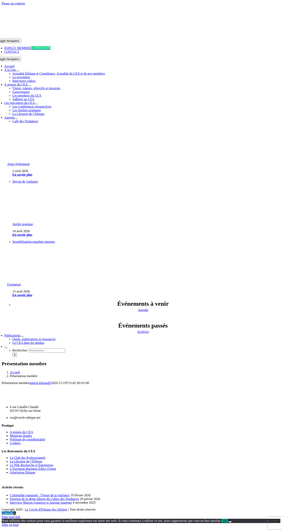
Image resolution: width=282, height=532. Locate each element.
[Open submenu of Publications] (22, 336)
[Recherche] (14, 355)
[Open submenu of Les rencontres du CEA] (36, 104)
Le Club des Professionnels (28, 457)
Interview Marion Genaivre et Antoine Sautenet (41, 502)
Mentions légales (21, 435)
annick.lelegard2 (40, 383)
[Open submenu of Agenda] (16, 118)
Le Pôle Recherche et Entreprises (31, 465)
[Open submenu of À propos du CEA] (29, 85)
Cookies (15, 443)
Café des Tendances (25, 121)
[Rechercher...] (47, 350)
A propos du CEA (21, 432)
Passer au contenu (13, 3)
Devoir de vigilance (25, 181)
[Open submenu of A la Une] (17, 71)
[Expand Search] (6, 347)
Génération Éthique (22, 472)
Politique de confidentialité (27, 439)
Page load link (11, 517)
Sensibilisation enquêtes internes (33, 241)
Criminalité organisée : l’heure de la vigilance (40, 495)
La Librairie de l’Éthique (26, 461)
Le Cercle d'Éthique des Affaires (46, 509)
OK (225, 520)
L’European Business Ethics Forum (33, 468)
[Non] (230, 521)
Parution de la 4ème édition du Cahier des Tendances (44, 499)
